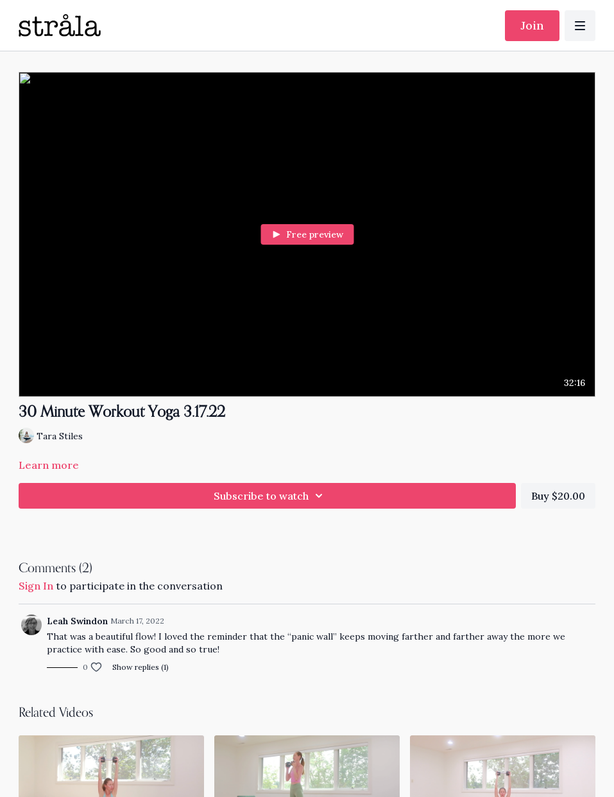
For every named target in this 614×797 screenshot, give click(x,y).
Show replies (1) (140, 667)
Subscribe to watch (270, 496)
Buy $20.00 (558, 495)
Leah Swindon (77, 621)
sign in (36, 585)
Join (532, 25)
